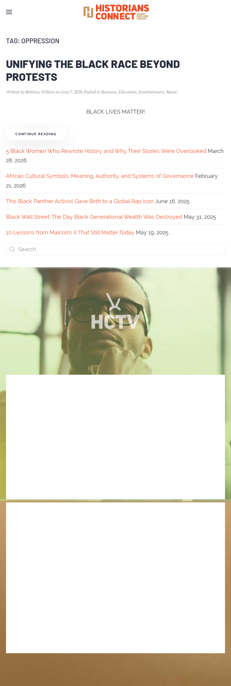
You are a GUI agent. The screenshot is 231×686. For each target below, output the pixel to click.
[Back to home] (115, 12)
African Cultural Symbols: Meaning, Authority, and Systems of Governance (100, 176)
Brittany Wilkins (40, 92)
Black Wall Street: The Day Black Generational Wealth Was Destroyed (94, 217)
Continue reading (36, 134)
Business (109, 92)
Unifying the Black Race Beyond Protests (93, 70)
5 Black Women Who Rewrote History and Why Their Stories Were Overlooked (106, 151)
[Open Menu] (9, 12)
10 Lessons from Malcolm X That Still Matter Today (70, 232)
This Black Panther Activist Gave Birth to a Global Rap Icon (80, 201)
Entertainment (151, 92)
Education (128, 92)
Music (171, 92)
